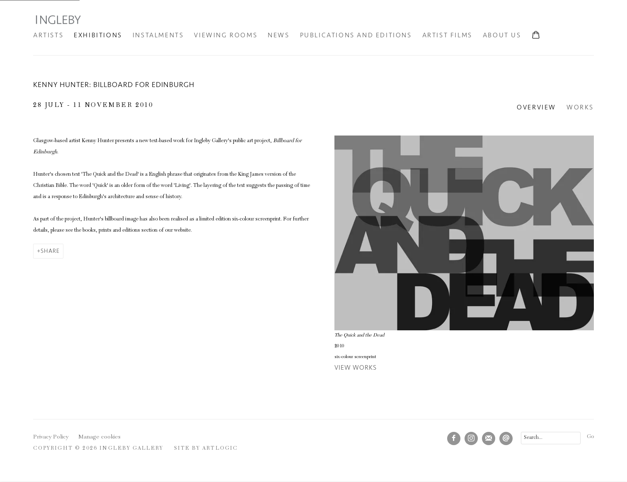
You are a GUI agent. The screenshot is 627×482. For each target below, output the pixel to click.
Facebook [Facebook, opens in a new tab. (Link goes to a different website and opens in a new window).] (453, 438)
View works (355, 367)
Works (580, 107)
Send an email (506, 438)
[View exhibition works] (464, 233)
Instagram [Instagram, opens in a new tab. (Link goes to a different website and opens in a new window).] (471, 438)
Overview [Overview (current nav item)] (536, 107)
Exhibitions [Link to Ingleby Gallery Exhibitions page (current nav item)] (98, 35)
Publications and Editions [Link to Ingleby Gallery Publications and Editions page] (356, 35)
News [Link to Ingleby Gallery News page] (278, 35)
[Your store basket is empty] (536, 35)
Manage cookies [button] (99, 437)
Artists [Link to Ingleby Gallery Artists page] (48, 35)
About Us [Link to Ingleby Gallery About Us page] (502, 35)
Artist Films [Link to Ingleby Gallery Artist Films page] (447, 35)
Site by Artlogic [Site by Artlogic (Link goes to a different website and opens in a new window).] (206, 448)
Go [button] (590, 437)
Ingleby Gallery (58, 19)
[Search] (551, 438)
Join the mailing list (488, 438)
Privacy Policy (50, 437)
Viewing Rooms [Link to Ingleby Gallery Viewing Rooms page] (225, 35)
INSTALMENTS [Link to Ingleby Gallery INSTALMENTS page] (158, 35)
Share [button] (50, 250)
